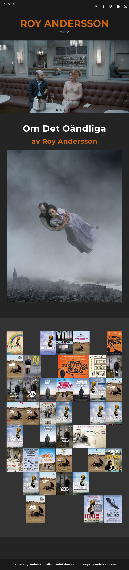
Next (126, 75)
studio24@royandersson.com (95, 564)
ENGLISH (10, 4)
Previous (2, 75)
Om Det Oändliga (64, 128)
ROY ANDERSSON (64, 23)
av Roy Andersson (64, 141)
